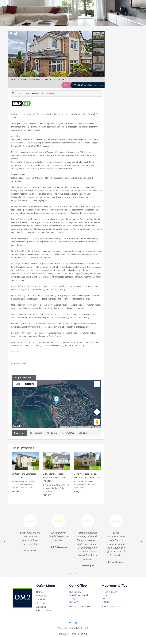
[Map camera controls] (97, 412)
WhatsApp (68, 433)
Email (83, 433)
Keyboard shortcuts (66, 427)
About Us (41, 606)
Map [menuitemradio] (18, 383)
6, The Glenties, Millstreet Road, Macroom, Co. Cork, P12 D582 (55, 477)
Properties (41, 595)
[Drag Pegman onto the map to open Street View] (97, 422)
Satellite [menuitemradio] (30, 383)
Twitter (52, 433)
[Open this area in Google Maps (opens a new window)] (17, 426)
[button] (56, 400)
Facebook (36, 433)
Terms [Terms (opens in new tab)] (98, 427)
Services (40, 599)
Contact (40, 603)
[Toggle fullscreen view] (97, 384)
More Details (26, 487)
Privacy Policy (43, 610)
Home (39, 592)
